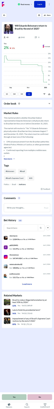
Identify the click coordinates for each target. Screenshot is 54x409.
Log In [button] (39, 4)
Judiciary (22, 184)
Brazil (14, 184)
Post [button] (46, 208)
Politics (6, 184)
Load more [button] (27, 284)
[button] (4, 15)
